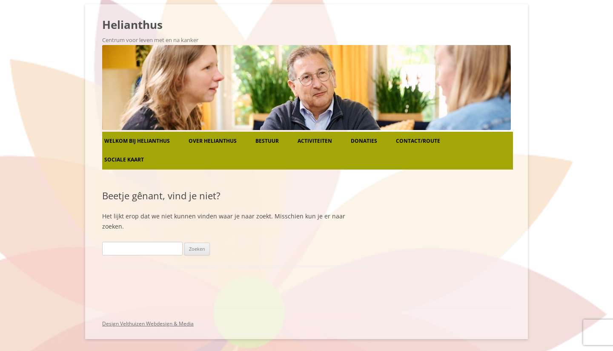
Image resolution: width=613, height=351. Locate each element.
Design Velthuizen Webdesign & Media (148, 323)
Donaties (364, 140)
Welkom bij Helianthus (137, 140)
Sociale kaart (124, 159)
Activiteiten (315, 140)
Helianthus (132, 24)
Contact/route (418, 140)
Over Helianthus (213, 140)
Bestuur (267, 140)
